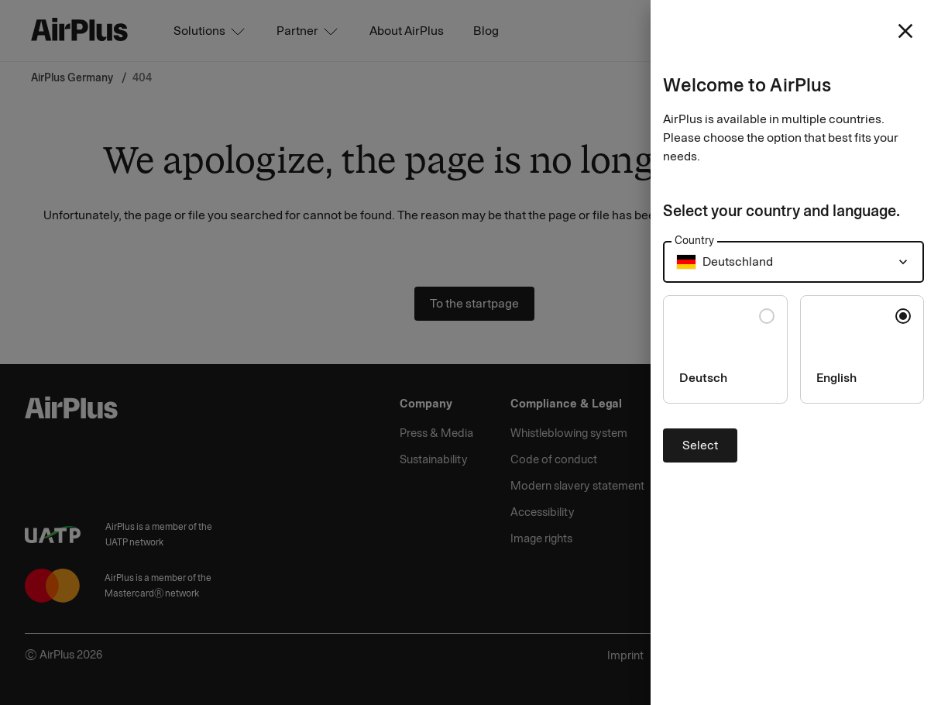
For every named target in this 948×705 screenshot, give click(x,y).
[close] (905, 31)
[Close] (474, 352)
